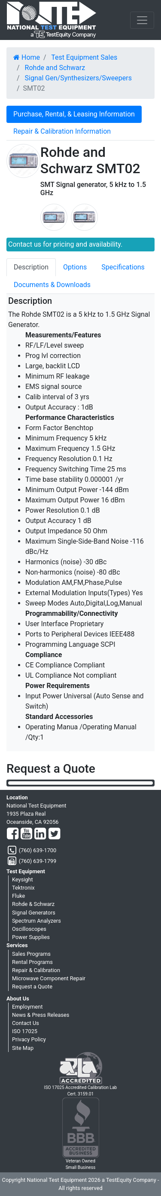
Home (26, 57)
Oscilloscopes (29, 929)
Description (31, 267)
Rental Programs (32, 962)
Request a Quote (32, 986)
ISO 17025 (24, 1031)
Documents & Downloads (52, 285)
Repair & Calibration (36, 970)
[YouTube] (26, 834)
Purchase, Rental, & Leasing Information (74, 114)
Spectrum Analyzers (36, 921)
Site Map (22, 1048)
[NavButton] (142, 20)
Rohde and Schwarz (55, 68)
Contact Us (25, 1023)
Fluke (18, 896)
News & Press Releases (40, 1015)
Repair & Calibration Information (62, 131)
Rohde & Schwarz (33, 904)
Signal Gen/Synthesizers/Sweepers (78, 78)
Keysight (22, 879)
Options (75, 267)
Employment (27, 1006)
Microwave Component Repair (48, 978)
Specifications (123, 267)
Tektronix (23, 887)
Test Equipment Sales (84, 57)
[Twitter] (54, 834)
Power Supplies (31, 937)
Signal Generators (33, 912)
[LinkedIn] (40, 834)
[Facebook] (12, 834)
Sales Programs (31, 954)
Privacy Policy (29, 1039)
